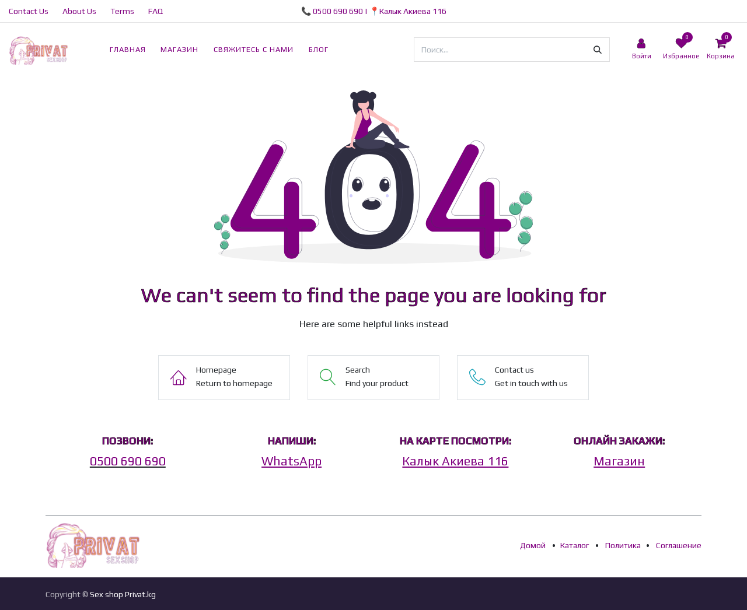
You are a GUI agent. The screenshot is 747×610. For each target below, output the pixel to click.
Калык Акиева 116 (412, 11)
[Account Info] (641, 49)
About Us (79, 11)
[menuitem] (127, 49)
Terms (122, 11)
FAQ (155, 11)
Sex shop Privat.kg (123, 594)
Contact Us (28, 11)
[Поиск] (597, 49)
